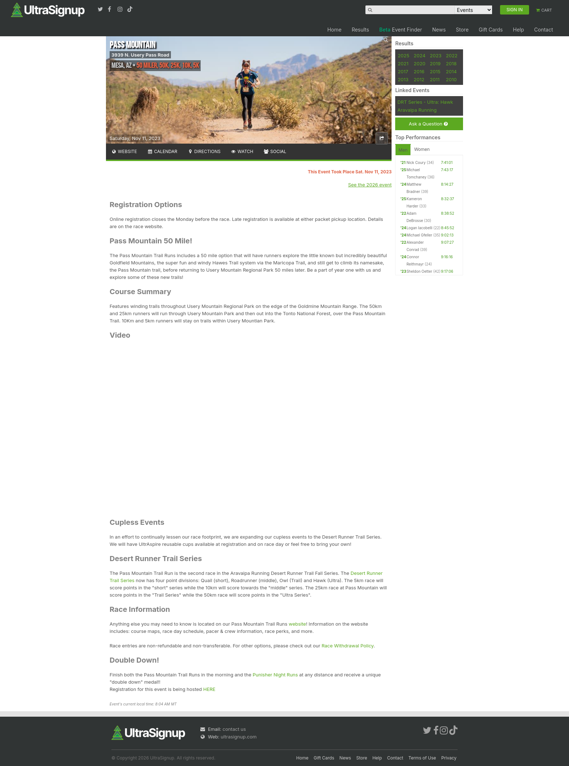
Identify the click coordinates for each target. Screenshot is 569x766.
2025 (403, 55)
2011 (435, 79)
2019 (435, 63)
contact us (234, 729)
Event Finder (400, 29)
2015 (435, 71)
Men (403, 150)
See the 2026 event (370, 185)
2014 (451, 71)
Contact (543, 29)
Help (518, 29)
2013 (403, 79)
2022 (452, 55)
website (297, 624)
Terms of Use (422, 758)
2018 (451, 63)
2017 (403, 71)
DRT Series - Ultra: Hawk (425, 102)
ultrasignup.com (239, 737)
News (439, 29)
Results (360, 29)
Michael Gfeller (419, 235)
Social (274, 151)
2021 (403, 63)
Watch (242, 151)
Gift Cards (491, 29)
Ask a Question (428, 124)
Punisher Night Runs (275, 675)
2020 (419, 63)
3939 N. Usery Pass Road (140, 55)
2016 (419, 71)
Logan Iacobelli (419, 228)
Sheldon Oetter (419, 271)
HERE (209, 689)
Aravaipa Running (417, 110)
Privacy (449, 758)
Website (124, 151)
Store (462, 29)
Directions (203, 151)
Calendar (162, 151)
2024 (419, 55)
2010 (451, 79)
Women (422, 149)
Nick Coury (416, 162)
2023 (436, 55)
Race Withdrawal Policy (347, 645)
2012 (419, 79)
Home (334, 29)
